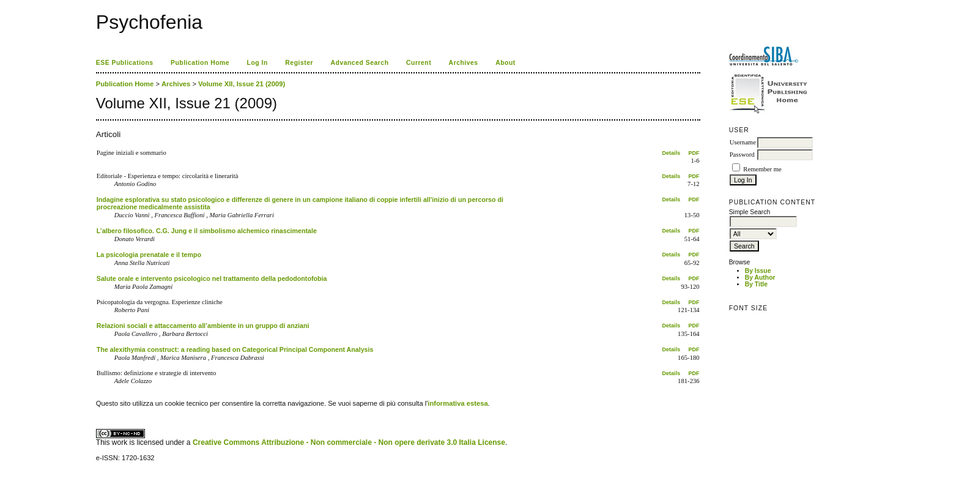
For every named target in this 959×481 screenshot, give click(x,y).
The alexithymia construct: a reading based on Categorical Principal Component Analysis (235, 349)
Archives (463, 62)
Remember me (762, 169)
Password (742, 154)
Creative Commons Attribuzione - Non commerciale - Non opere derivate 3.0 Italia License (349, 442)
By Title (756, 284)
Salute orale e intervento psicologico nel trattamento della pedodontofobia (212, 278)
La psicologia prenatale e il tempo (149, 254)
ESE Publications (125, 62)
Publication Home (200, 62)
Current (418, 62)
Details (671, 153)
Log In (257, 62)
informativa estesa (457, 403)
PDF (694, 153)
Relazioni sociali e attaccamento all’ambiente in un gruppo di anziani (203, 325)
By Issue (758, 270)
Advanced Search (360, 62)
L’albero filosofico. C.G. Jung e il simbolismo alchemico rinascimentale (207, 230)
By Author (760, 277)
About (505, 62)
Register (299, 62)
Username (743, 142)
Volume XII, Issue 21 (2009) (241, 84)
